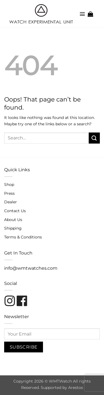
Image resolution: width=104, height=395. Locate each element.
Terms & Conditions (23, 237)
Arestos (75, 387)
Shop (9, 184)
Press (9, 193)
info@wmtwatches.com (30, 268)
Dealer (10, 201)
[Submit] (94, 137)
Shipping (13, 228)
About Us (13, 219)
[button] (82, 13)
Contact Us (15, 210)
